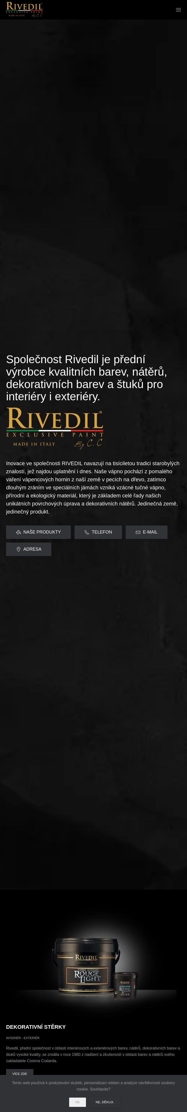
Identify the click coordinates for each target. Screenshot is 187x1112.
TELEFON (98, 532)
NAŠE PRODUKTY (38, 532)
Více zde (19, 1074)
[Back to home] (24, 10)
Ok (77, 1102)
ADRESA (28, 549)
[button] (178, 10)
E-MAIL (147, 532)
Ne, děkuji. (105, 1102)
